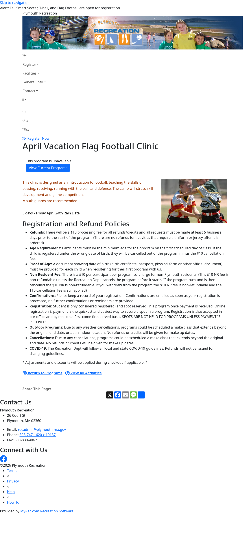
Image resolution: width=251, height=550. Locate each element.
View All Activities (83, 373)
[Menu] (25, 129)
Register (29, 64)
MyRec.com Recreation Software (46, 511)
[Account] (34, 99)
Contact (28, 90)
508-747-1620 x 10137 (38, 434)
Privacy (13, 481)
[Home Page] (34, 55)
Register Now (38, 138)
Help (11, 491)
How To (13, 502)
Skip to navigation (15, 2)
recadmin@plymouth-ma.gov (42, 429)
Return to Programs (42, 373)
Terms (12, 470)
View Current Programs (48, 167)
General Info (32, 82)
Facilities (29, 73)
